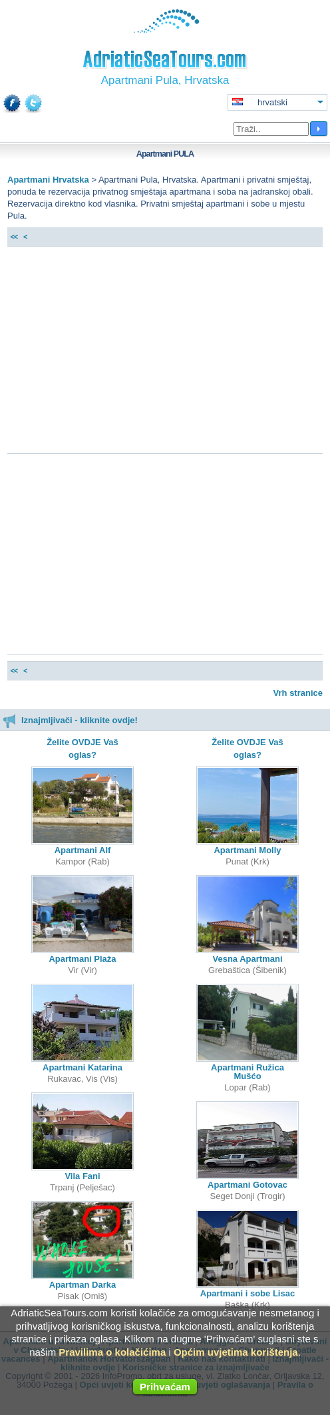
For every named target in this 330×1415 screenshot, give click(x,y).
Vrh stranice (298, 693)
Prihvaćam (165, 1386)
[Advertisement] (165, 353)
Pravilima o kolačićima (112, 1352)
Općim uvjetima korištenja (236, 1352)
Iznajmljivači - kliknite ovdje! (70, 720)
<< (13, 237)
